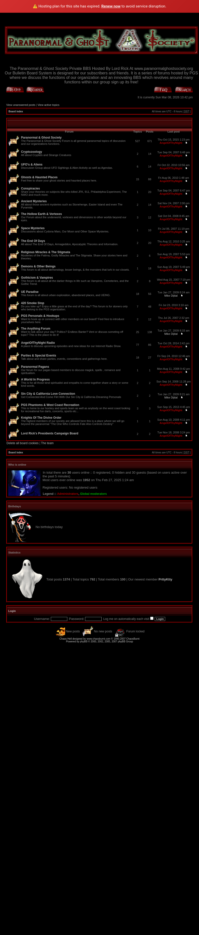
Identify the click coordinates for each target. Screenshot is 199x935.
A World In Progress (35, 379)
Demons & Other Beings (38, 266)
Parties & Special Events (38, 355)
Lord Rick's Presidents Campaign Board (49, 433)
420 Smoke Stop (32, 303)
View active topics (48, 104)
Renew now (111, 6)
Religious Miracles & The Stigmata (45, 252)
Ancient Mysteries (34, 201)
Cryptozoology (31, 152)
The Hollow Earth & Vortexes (41, 214)
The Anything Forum (35, 328)
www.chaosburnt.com (98, 638)
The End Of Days (33, 241)
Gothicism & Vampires (37, 277)
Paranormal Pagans (35, 367)
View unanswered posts (20, 104)
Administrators (67, 494)
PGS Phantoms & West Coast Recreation (50, 405)
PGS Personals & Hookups (40, 316)
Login (12, 610)
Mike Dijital (170, 295)
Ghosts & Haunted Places (39, 177)
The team (47, 443)
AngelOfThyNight (171, 142)
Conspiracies (30, 188)
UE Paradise (30, 292)
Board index (16, 111)
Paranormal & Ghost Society (41, 137)
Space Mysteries (33, 228)
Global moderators (93, 494)
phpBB (83, 641)
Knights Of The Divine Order (41, 417)
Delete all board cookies (23, 443)
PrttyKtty (165, 579)
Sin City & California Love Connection (48, 393)
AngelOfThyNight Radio (38, 343)
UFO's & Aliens (32, 164)
